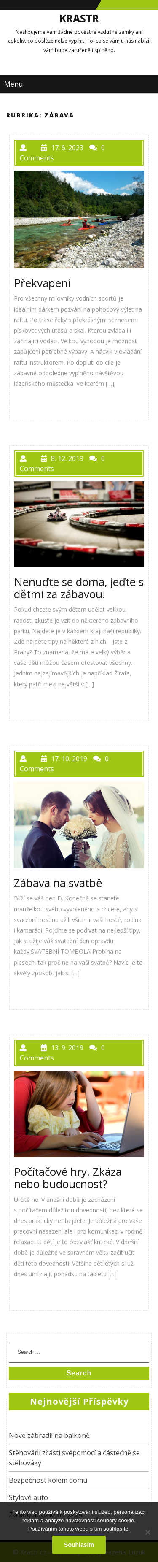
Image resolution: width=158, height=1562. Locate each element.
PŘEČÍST (35, 403)
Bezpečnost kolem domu (48, 1480)
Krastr (79, 18)
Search (79, 1373)
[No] (147, 1532)
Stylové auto (28, 1497)
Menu (13, 84)
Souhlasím (79, 1544)
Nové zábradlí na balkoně (49, 1435)
